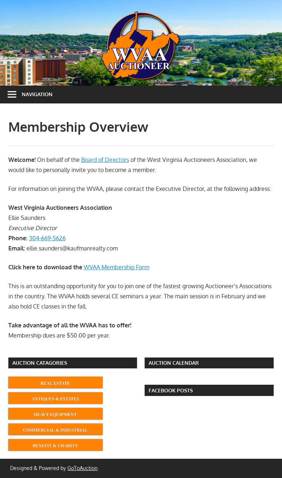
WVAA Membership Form (116, 267)
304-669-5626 (47, 238)
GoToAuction (82, 468)
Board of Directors (105, 159)
